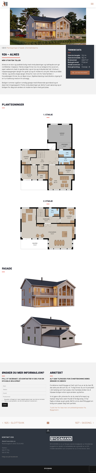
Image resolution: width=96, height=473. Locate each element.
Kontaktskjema (32, 48)
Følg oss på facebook (10, 457)
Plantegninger (12, 48)
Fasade (22, 48)
